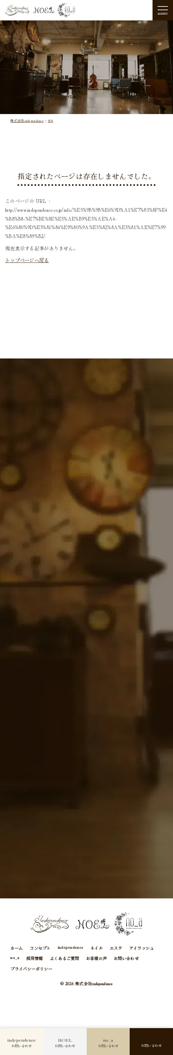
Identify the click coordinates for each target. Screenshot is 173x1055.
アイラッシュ (141, 949)
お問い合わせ (126, 959)
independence (70, 948)
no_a (14, 959)
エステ (116, 949)
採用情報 (34, 959)
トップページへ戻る (27, 259)
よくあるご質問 (64, 959)
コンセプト (40, 949)
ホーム (16, 949)
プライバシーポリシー (31, 970)
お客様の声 (96, 959)
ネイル (96, 949)
